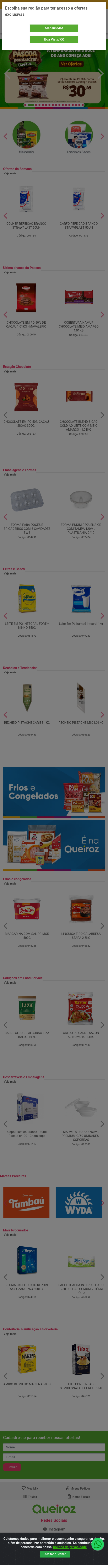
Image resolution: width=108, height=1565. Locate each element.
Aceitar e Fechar (55, 1554)
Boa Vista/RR (54, 39)
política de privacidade (70, 1547)
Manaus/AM (54, 28)
